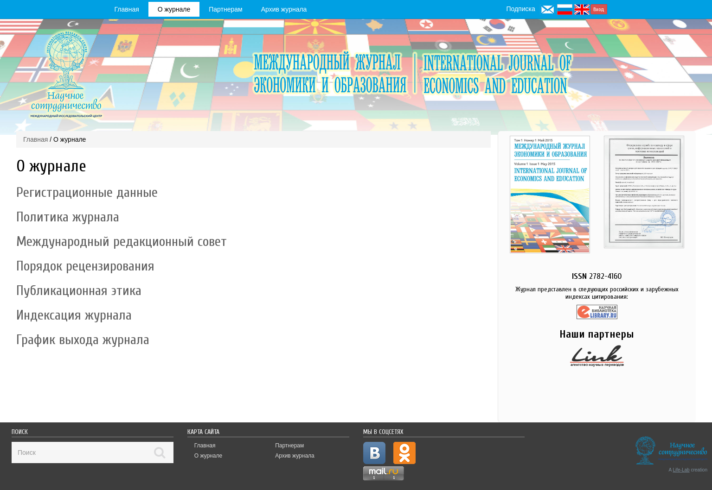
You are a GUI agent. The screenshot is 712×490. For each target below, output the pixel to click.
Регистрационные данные (87, 192)
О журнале (174, 9)
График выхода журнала (82, 340)
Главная (127, 9)
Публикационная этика (78, 291)
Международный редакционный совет (121, 241)
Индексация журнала (74, 315)
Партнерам (225, 9)
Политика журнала (67, 217)
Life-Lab (681, 469)
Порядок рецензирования (85, 266)
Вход (598, 9)
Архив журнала (284, 9)
